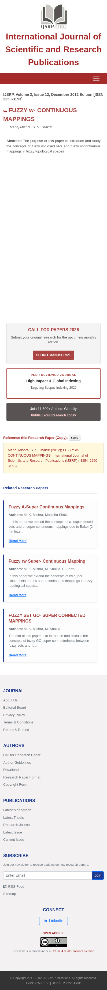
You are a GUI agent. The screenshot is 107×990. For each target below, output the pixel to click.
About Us (10, 700)
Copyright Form (15, 784)
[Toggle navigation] (96, 78)
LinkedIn (53, 921)
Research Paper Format (21, 777)
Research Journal (17, 825)
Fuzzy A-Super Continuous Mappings (46, 507)
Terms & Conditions (18, 722)
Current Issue (13, 840)
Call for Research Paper (21, 755)
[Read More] (18, 541)
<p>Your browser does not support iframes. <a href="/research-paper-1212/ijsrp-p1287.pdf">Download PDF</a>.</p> (53, 241)
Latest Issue (12, 832)
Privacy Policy (14, 715)
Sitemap (9, 894)
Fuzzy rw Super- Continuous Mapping (47, 561)
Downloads (11, 770)
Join (97, 875)
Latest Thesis (13, 818)
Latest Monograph (17, 810)
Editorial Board (14, 707)
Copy (74, 437)
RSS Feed (13, 887)
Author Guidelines (17, 762)
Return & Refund (16, 730)
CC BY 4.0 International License (72, 951)
